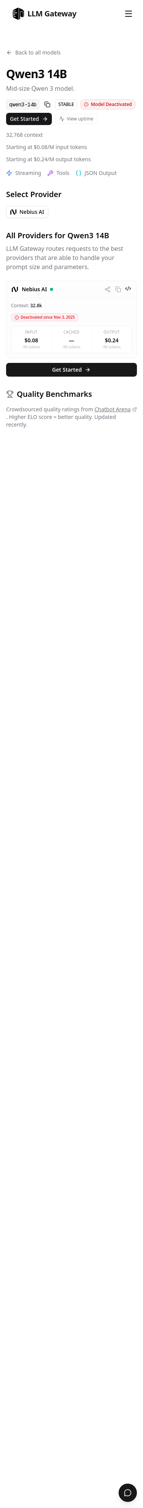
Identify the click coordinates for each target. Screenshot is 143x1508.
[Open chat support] (128, 1493)
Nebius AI (27, 211)
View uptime (76, 119)
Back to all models (33, 52)
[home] (44, 14)
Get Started (29, 118)
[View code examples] (128, 288)
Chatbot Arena (116, 409)
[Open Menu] (128, 14)
